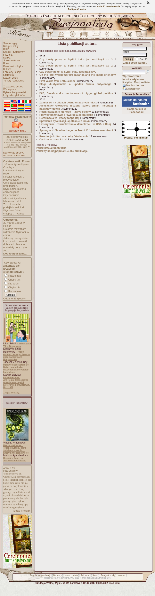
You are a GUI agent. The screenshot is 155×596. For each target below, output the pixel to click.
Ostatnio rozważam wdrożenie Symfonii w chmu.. (16, 232)
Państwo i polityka (13, 66)
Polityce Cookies (77, 9)
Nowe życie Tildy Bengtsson (17, 344)
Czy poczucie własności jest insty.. (15, 197)
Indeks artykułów (133, 79)
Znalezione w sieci (13, 86)
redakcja (91, 578)
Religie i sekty (10, 46)
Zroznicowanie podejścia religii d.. (14, 206)
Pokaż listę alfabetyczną (51, 147)
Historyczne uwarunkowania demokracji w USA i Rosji (75, 124)
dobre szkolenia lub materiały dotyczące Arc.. (15, 247)
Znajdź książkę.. (11, 392)
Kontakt (121, 575)
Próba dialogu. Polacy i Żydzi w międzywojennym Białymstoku (16, 356)
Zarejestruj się (108, 575)
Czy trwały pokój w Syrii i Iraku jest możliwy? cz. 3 (76, 59)
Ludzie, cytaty (10, 77)
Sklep (95, 575)
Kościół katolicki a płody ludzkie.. (13, 178)
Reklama (85, 575)
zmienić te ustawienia (108, 6)
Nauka (6, 57)
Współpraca (9, 89)
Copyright (64, 578)
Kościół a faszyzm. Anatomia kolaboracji (14, 459)
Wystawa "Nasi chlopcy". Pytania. (13, 212)
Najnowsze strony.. (13, 152)
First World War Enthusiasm (57, 81)
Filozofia (8, 54)
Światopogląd (10, 43)
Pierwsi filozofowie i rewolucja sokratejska (66, 114)
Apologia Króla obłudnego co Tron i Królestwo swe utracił (76, 130)
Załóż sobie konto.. (135, 62)
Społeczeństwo (11, 60)
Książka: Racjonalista (136, 82)
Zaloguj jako (136, 44)
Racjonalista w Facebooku (136, 110)
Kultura (7, 69)
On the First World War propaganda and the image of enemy (77, 74)
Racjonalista (50, 578)
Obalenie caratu (11, 377)
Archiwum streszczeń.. (14, 155)
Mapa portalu (71, 575)
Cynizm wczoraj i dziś (53, 139)
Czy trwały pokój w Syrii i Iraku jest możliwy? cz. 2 (76, 65)
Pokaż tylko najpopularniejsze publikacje (62, 150)
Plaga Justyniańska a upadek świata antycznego (75, 84)
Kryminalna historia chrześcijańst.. (14, 190)
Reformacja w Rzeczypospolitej (59, 117)
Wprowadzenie (131, 76)
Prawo (6, 63)
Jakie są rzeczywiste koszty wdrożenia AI (15, 240)
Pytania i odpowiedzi (14, 92)
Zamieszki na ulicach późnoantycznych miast (68, 102)
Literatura (8, 74)
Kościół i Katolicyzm (14, 51)
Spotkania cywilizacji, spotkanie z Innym (64, 121)
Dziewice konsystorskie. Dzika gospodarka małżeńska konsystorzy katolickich (16, 368)
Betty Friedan (22, 510)
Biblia (6, 49)
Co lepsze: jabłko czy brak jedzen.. (15, 184)
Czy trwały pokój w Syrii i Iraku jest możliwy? (67, 71)
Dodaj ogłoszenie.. (15, 253)
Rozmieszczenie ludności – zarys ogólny (65, 111)
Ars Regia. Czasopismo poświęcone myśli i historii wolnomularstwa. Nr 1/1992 (16, 384)
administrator (104, 578)
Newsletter (133, 88)
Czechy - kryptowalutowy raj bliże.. (14, 170)
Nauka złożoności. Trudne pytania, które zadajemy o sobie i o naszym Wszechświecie (16, 449)
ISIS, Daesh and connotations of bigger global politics (76, 93)
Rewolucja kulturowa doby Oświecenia (63, 136)
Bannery (57, 575)
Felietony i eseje (12, 72)
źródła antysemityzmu (16, 164)
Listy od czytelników (14, 95)
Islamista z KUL (12, 201)
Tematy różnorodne (13, 80)
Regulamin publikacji (40, 575)
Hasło (126, 51)
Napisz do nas (135, 85)
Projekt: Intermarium (136, 136)
